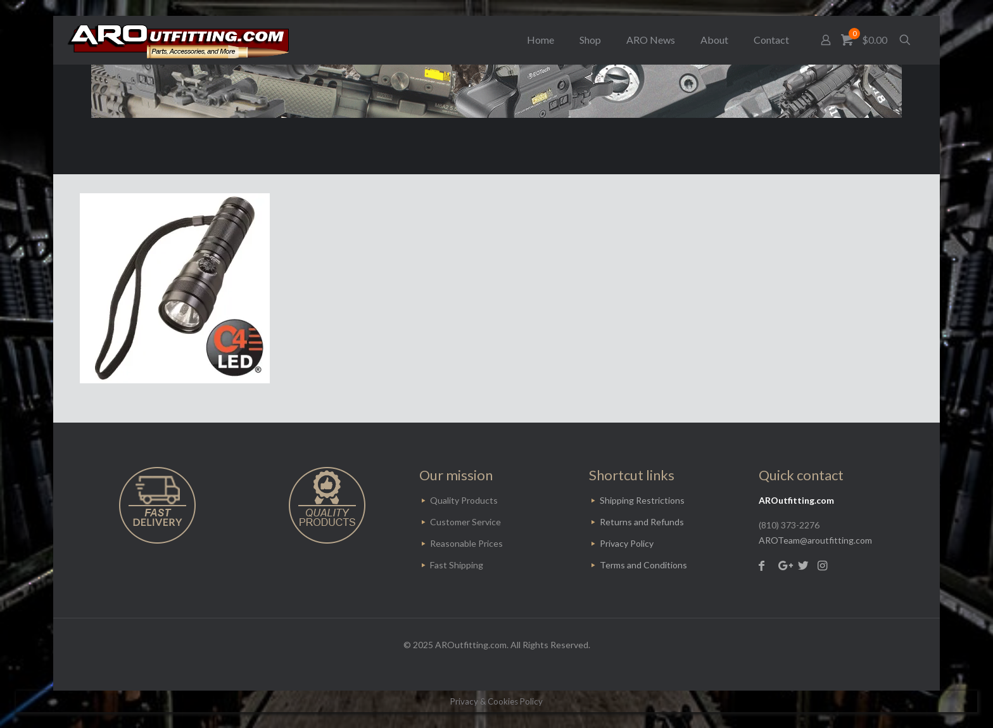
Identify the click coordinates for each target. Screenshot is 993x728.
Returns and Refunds (642, 521)
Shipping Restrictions (642, 500)
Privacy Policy (627, 543)
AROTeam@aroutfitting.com (815, 540)
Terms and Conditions (643, 564)
